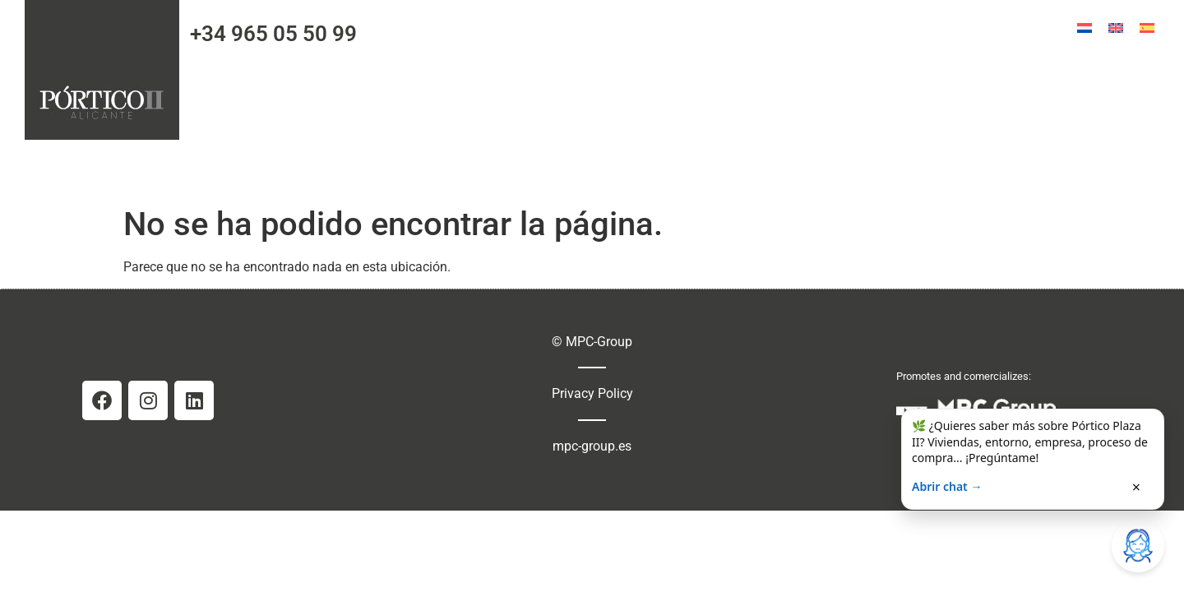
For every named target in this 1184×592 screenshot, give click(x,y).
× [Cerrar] (1136, 487)
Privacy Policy (592, 393)
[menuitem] (1084, 28)
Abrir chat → (947, 486)
